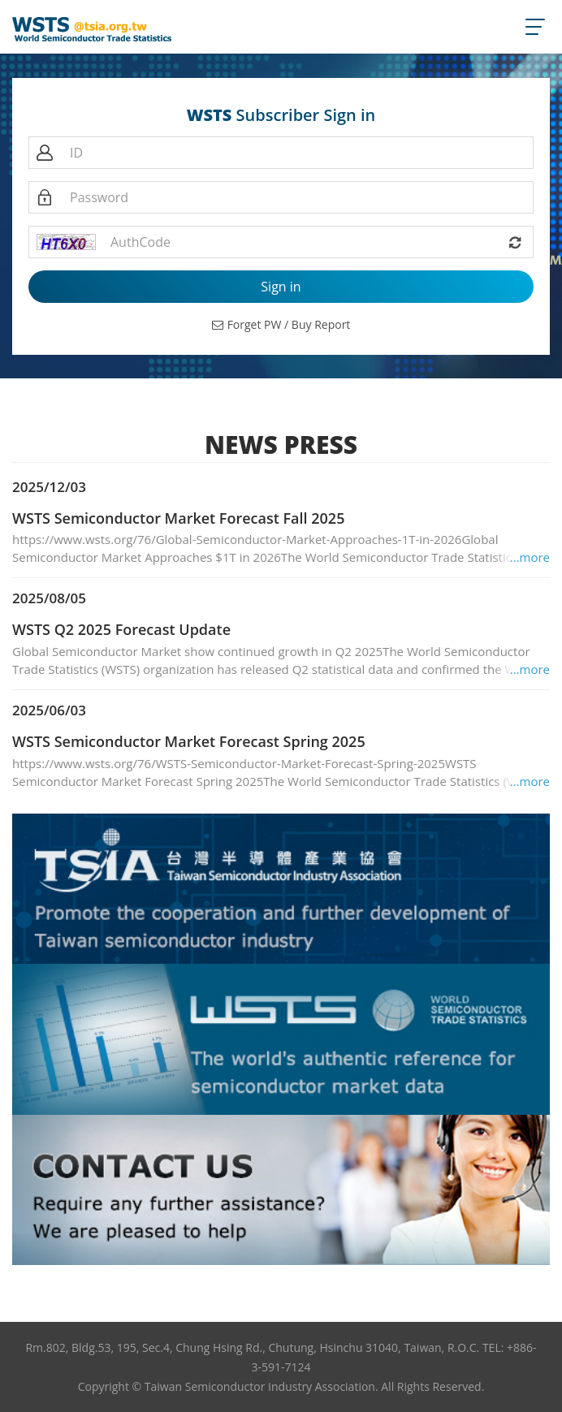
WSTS (209, 115)
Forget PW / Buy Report (281, 324)
